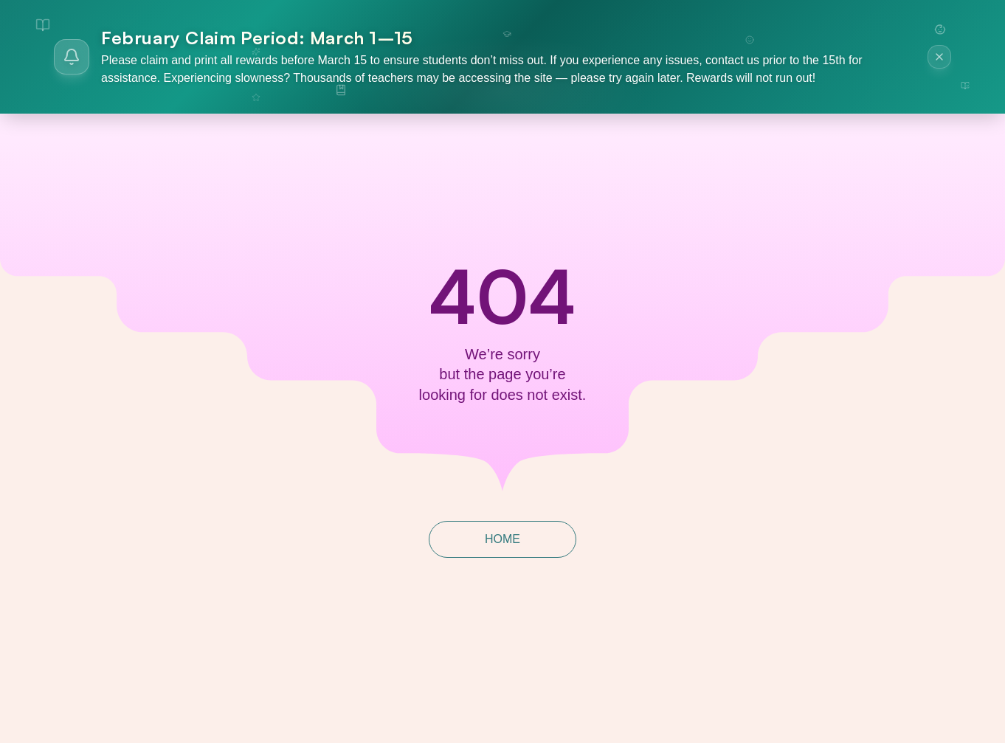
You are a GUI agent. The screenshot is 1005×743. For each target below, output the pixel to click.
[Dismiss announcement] (939, 57)
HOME (502, 539)
